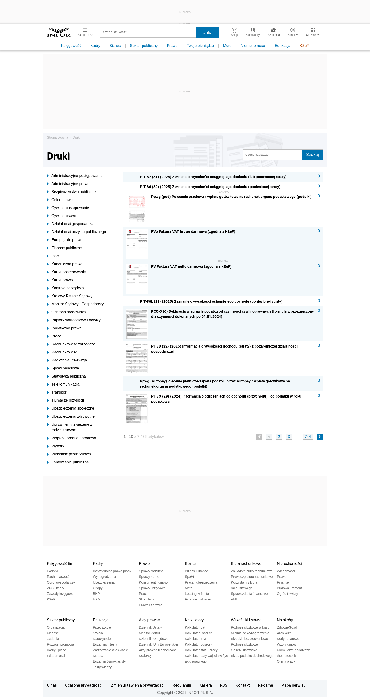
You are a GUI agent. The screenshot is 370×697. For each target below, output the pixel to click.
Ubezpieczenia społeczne (70, 408)
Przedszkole (102, 627)
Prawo (172, 46)
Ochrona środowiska (66, 312)
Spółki (189, 577)
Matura (98, 656)
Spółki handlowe (63, 368)
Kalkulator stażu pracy (201, 650)
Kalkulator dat (195, 627)
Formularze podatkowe (294, 650)
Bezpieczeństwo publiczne (71, 192)
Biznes (115, 46)
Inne (53, 256)
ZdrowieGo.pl (287, 627)
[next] (320, 437)
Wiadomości (286, 571)
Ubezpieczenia (104, 582)
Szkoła (98, 633)
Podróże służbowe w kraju (250, 627)
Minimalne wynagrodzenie (250, 633)
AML (234, 599)
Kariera (205, 685)
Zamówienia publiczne (68, 462)
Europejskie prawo (65, 240)
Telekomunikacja (63, 384)
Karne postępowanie (66, 272)
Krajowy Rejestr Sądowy (69, 296)
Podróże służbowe (244, 644)
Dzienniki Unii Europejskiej (158, 644)
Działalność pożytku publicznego (76, 232)
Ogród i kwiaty (287, 594)
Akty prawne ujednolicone (158, 650)
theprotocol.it (286, 656)
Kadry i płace (56, 650)
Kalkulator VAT (195, 639)
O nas (52, 685)
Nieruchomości (253, 46)
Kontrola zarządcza (65, 288)
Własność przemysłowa (69, 454)
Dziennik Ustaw (150, 627)
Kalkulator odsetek (198, 644)
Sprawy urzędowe (152, 588)
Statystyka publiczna (66, 376)
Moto (227, 46)
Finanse (283, 582)
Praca (54, 336)
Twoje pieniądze (200, 46)
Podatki (52, 571)
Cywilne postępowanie (68, 208)
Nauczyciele (102, 639)
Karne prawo (60, 280)
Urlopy (97, 588)
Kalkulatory (194, 620)
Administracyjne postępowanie (74, 176)
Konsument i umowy (154, 582)
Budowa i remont (289, 588)
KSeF (304, 46)
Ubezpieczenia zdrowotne (71, 416)
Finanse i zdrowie (198, 599)
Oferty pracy (286, 661)
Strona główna (57, 137)
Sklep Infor (147, 599)
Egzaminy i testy (105, 644)
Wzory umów (286, 644)
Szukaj (312, 154)
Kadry (95, 46)
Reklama (265, 685)
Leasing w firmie (197, 594)
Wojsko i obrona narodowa (71, 438)
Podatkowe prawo (64, 328)
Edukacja (282, 46)
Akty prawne (149, 620)
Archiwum (284, 633)
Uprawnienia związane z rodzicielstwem (69, 427)
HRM (97, 599)
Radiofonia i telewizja (67, 360)
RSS (223, 685)
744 (308, 437)
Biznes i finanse (196, 571)
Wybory (55, 446)
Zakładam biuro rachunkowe (252, 571)
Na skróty (285, 620)
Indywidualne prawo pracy (112, 571)
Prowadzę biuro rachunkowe (252, 577)
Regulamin (182, 685)
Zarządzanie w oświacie (110, 650)
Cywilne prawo (61, 216)
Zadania (53, 639)
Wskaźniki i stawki (246, 620)
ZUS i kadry (55, 588)
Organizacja (56, 627)
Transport (57, 392)
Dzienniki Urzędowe (153, 639)
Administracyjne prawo (68, 184)
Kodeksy (145, 656)
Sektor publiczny (144, 46)
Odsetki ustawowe (244, 650)
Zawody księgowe (60, 594)
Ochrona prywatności (84, 685)
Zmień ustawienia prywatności (137, 685)
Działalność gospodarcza (70, 224)
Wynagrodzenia (104, 577)
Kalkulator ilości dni (199, 633)
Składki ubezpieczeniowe (249, 639)
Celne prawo (60, 200)
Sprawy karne (149, 577)
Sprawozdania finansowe (249, 594)
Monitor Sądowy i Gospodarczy (75, 304)
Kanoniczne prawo (65, 264)
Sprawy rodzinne (151, 571)
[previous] (259, 437)
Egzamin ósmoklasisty (109, 661)
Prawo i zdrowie (150, 605)
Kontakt (243, 685)
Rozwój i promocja (60, 644)
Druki (76, 137)
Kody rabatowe (288, 639)
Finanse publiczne (64, 248)
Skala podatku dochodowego (252, 656)
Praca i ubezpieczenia (201, 582)
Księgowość (71, 46)
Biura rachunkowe (246, 564)
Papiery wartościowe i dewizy (74, 320)
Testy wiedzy (102, 667)
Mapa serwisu (293, 685)
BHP (96, 594)
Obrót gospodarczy (61, 582)
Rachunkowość (62, 352)
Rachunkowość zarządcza (71, 344)
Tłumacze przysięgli (65, 400)
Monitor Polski (149, 633)
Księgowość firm (60, 564)
